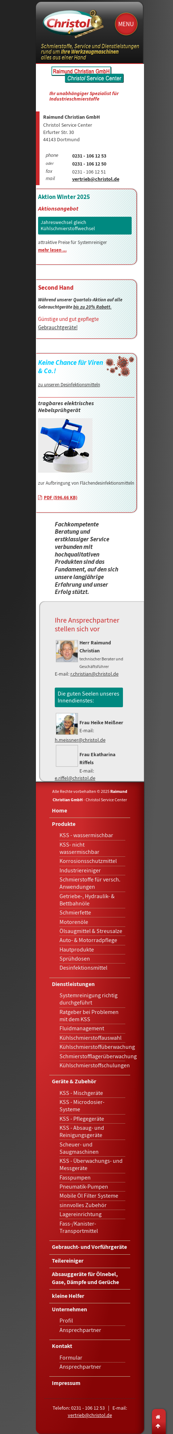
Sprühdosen (74, 958)
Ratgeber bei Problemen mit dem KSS (89, 1016)
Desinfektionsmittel (83, 967)
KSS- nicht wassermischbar (79, 848)
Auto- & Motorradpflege (88, 940)
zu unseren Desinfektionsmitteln (69, 385)
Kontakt (62, 1346)
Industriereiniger (80, 870)
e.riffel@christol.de (75, 778)
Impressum (66, 1383)
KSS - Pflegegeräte (81, 1119)
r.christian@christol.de (94, 674)
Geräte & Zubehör (74, 1082)
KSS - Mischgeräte (81, 1093)
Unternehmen (69, 1310)
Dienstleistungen (73, 984)
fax (49, 171)
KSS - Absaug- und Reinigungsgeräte (81, 1131)
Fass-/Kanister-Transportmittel (78, 1227)
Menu (126, 24)
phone (52, 155)
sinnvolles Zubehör (83, 1205)
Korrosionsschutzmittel (88, 861)
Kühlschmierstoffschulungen (94, 1065)
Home (59, 811)
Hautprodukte (76, 949)
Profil (66, 1320)
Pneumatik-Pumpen (83, 1186)
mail (50, 179)
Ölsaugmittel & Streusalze (90, 931)
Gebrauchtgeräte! (58, 327)
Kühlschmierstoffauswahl (90, 1038)
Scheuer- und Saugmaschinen (79, 1148)
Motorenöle (73, 922)
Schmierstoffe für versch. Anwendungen (89, 883)
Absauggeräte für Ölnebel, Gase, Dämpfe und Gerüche (85, 1278)
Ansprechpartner (80, 1330)
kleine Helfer (68, 1296)
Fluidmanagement (81, 1028)
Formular (70, 1357)
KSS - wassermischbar (86, 835)
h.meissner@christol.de (80, 740)
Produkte (63, 824)
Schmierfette (75, 912)
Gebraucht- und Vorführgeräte (89, 1247)
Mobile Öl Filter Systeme (88, 1195)
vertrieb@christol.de (95, 180)
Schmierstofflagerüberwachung (98, 1056)
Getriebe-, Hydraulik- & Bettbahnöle (87, 900)
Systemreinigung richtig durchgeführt (88, 999)
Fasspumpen (75, 1177)
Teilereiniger (67, 1261)
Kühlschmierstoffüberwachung (97, 1047)
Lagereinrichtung (80, 1214)
